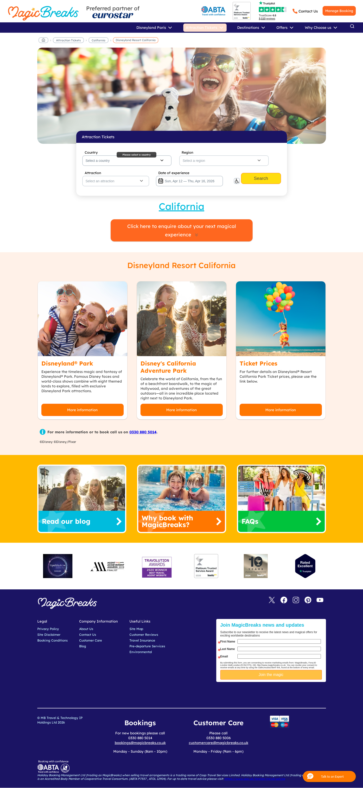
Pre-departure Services (147, 646)
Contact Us (308, 11)
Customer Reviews (143, 635)
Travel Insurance (142, 640)
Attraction (93, 173)
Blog (82, 646)
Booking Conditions (52, 640)
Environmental (140, 652)
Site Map (136, 629)
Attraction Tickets (68, 40)
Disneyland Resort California (136, 40)
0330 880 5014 (143, 432)
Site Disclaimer (48, 635)
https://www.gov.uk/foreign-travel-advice (254, 779)
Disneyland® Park (67, 363)
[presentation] (275, 694)
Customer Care (90, 640)
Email (224, 656)
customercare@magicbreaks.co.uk (218, 742)
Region (187, 152)
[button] (329, 776)
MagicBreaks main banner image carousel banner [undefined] (181, 96)
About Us (86, 629)
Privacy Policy (48, 629)
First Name (227, 641)
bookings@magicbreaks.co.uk (140, 742)
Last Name (227, 649)
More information (82, 410)
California (98, 40)
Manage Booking (339, 11)
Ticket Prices (258, 363)
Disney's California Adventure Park (168, 367)
